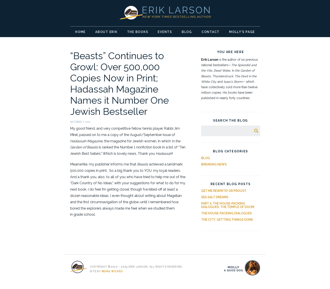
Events (165, 32)
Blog (187, 32)
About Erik (106, 32)
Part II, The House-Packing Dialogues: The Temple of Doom (227, 205)
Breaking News (214, 164)
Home (80, 32)
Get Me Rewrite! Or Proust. (224, 191)
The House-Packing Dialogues (226, 213)
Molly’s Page (242, 32)
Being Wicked (112, 271)
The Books (137, 32)
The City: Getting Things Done (227, 219)
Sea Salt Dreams (214, 197)
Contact (210, 32)
